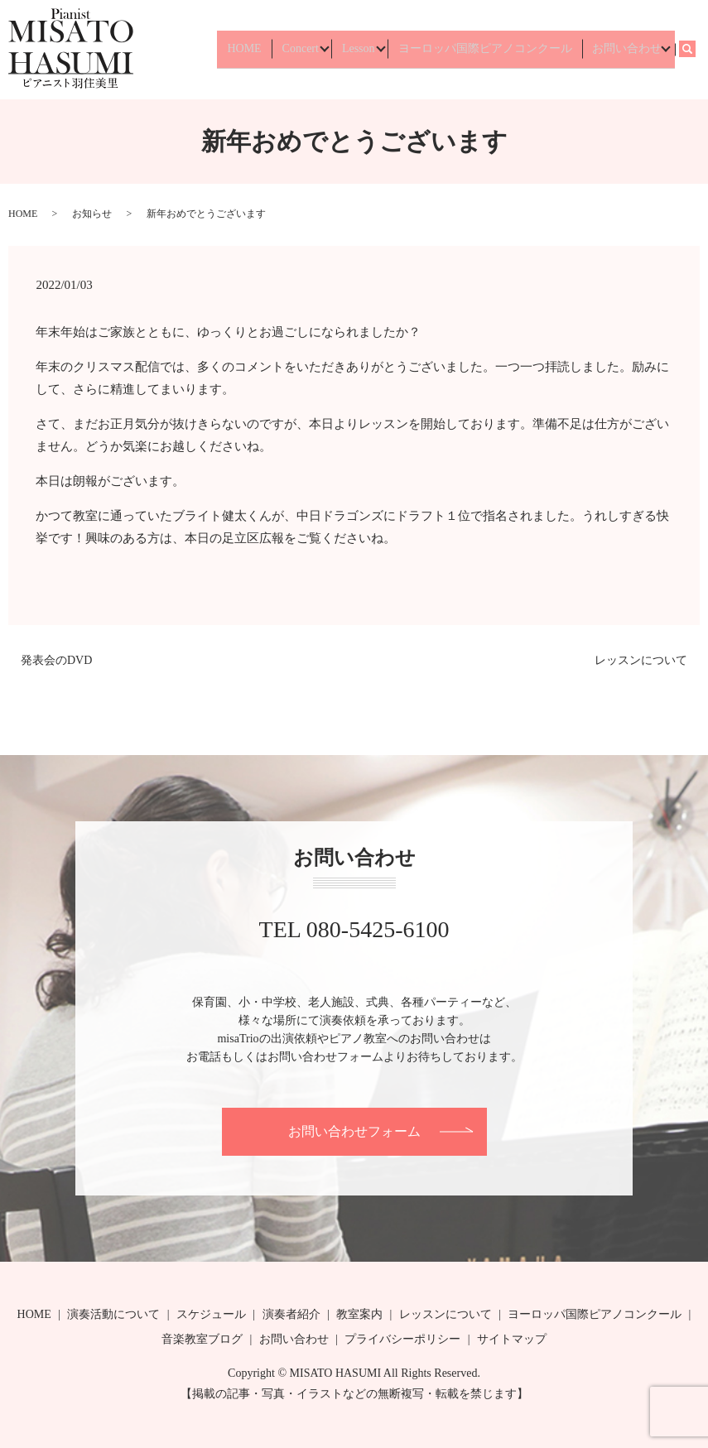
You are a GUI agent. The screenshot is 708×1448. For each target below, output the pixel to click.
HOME (258, 49)
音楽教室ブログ (202, 1339)
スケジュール (211, 1314)
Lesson (362, 49)
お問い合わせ (622, 49)
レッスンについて (641, 660)
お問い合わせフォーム (354, 1131)
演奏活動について (113, 1314)
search (697, 49)
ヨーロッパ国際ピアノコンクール (489, 49)
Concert (305, 49)
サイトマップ (512, 1339)
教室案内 (359, 1314)
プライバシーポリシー (402, 1339)
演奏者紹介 (291, 1314)
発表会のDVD (56, 660)
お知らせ (92, 213)
